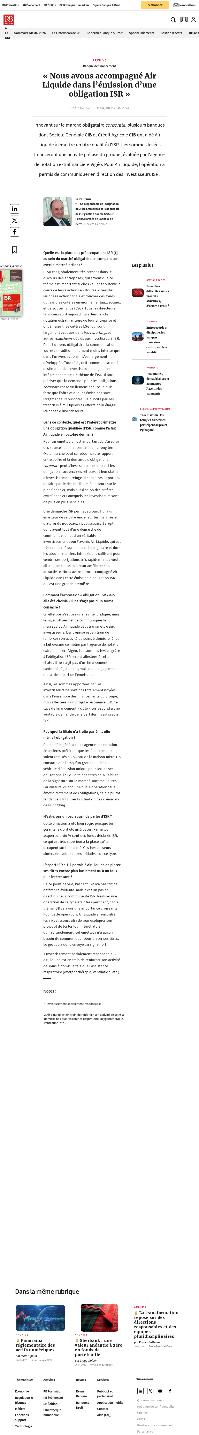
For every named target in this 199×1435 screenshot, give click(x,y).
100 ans (194, 33)
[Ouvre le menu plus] (27, 19)
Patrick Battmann (147, 1342)
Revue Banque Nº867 (42, 1359)
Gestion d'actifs (171, 33)
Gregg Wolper (86, 1361)
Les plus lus (142, 265)
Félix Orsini (83, 199)
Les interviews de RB (66, 33)
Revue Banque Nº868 (101, 1364)
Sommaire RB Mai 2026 (30, 33)
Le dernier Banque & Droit (104, 33)
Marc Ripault (26, 1356)
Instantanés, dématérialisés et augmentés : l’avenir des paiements (157, 383)
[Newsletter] (184, 5)
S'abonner (155, 5)
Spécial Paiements (141, 33)
